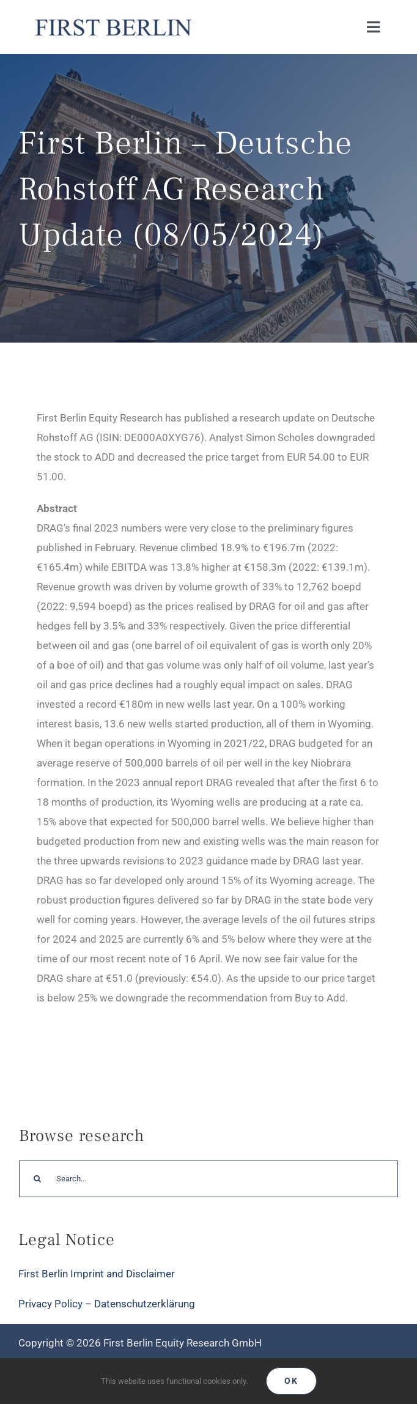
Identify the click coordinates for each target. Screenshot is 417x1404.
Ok (291, 1381)
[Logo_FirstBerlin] (112, 18)
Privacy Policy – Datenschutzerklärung (106, 1304)
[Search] (37, 1179)
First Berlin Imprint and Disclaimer (96, 1274)
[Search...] (208, 1179)
